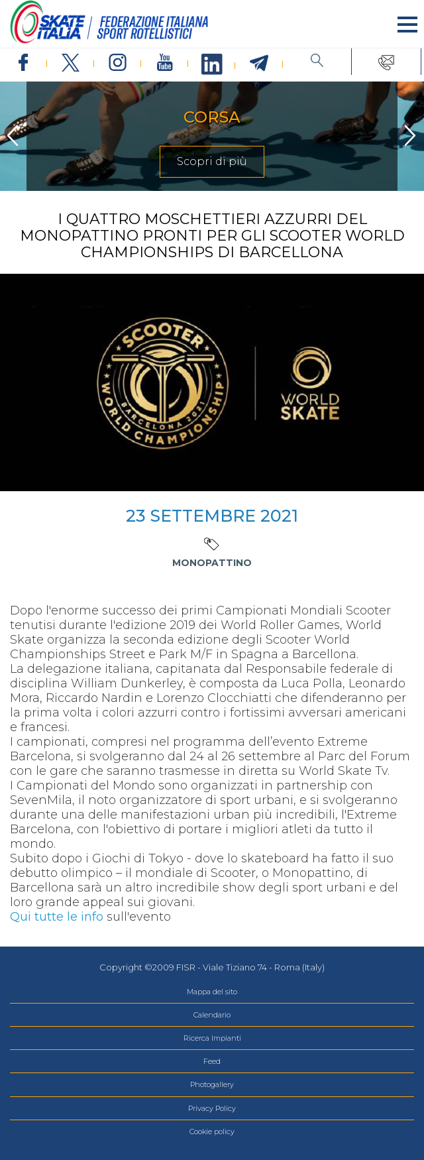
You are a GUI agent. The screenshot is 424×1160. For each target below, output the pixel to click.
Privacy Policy (212, 1108)
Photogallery (212, 1084)
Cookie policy (212, 1131)
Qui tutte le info (56, 916)
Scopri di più (212, 161)
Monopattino (212, 563)
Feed (212, 1061)
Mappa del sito (212, 991)
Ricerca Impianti (212, 1038)
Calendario (212, 1014)
